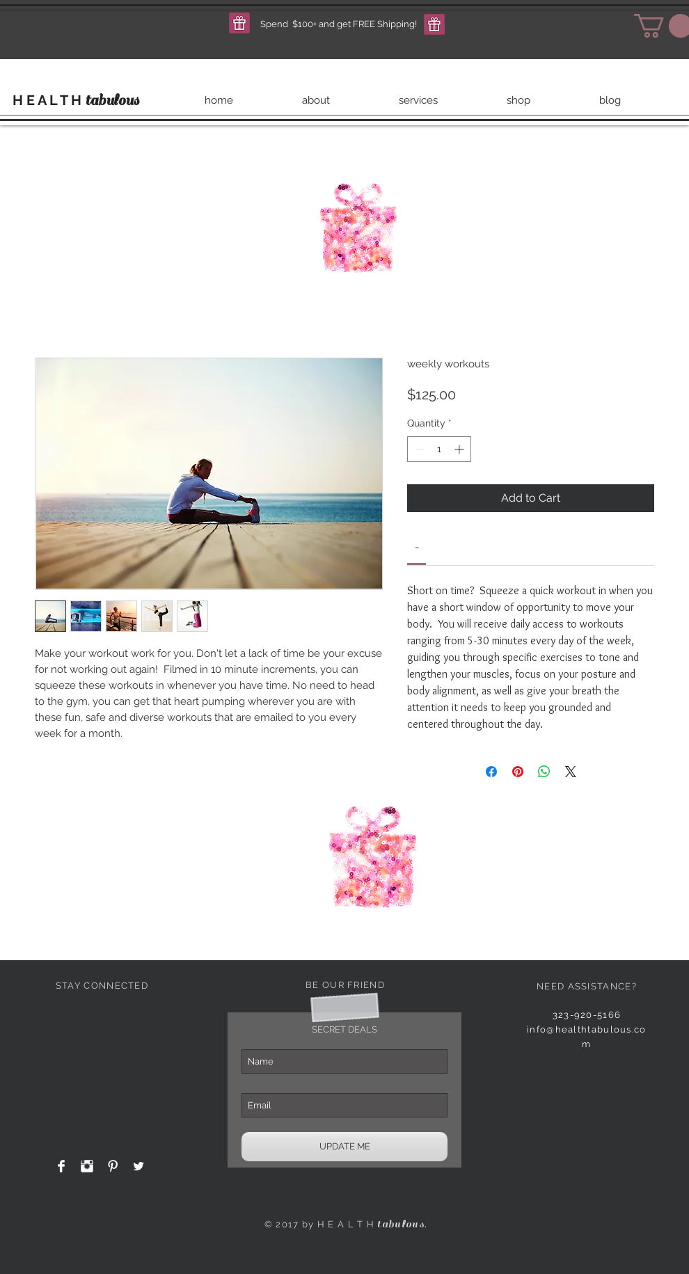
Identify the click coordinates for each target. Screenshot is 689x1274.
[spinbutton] (439, 449)
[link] (417, 547)
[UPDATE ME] (344, 1146)
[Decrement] (418, 449)
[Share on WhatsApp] (544, 771)
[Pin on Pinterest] (517, 771)
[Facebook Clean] (61, 1166)
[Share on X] (570, 771)
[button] (239, 23)
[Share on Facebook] (491, 771)
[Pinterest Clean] (112, 1166)
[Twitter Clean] (138, 1166)
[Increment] (460, 449)
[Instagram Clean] (87, 1166)
